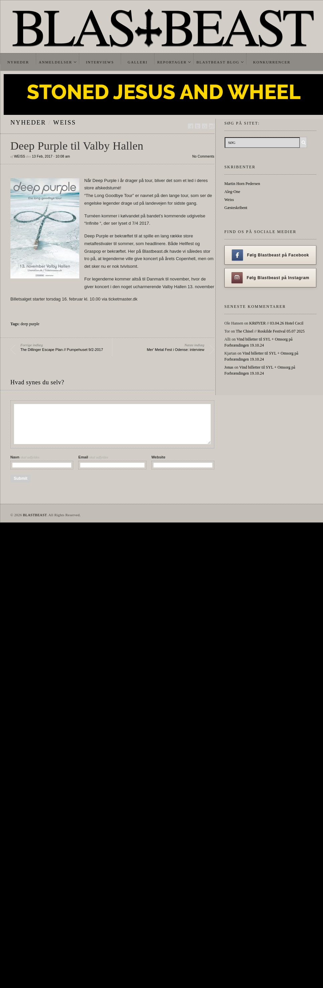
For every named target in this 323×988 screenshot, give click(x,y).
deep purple (30, 324)
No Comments (203, 156)
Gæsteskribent (235, 207)
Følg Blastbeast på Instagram (270, 277)
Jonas (228, 367)
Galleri (137, 62)
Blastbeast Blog (217, 62)
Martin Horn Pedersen (242, 183)
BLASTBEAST (34, 515)
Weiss (64, 122)
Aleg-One (232, 191)
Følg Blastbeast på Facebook (270, 255)
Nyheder (18, 62)
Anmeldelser (55, 62)
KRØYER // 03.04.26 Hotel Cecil (276, 323)
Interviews (100, 62)
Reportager (172, 62)
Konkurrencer (272, 62)
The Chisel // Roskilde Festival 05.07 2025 (270, 331)
